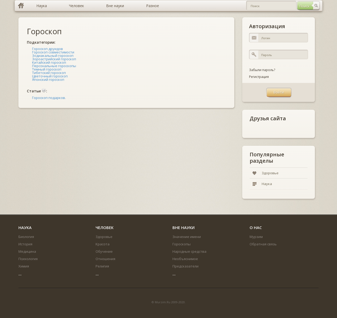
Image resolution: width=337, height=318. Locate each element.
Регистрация (259, 76)
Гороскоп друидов (47, 48)
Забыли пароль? (262, 70)
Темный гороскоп (46, 69)
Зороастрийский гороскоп (54, 59)
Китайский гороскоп (49, 62)
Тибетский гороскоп (49, 72)
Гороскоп (44, 31)
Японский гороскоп (48, 79)
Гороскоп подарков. (49, 97)
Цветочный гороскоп (50, 76)
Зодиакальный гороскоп (52, 55)
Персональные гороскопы (54, 65)
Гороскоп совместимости (53, 52)
